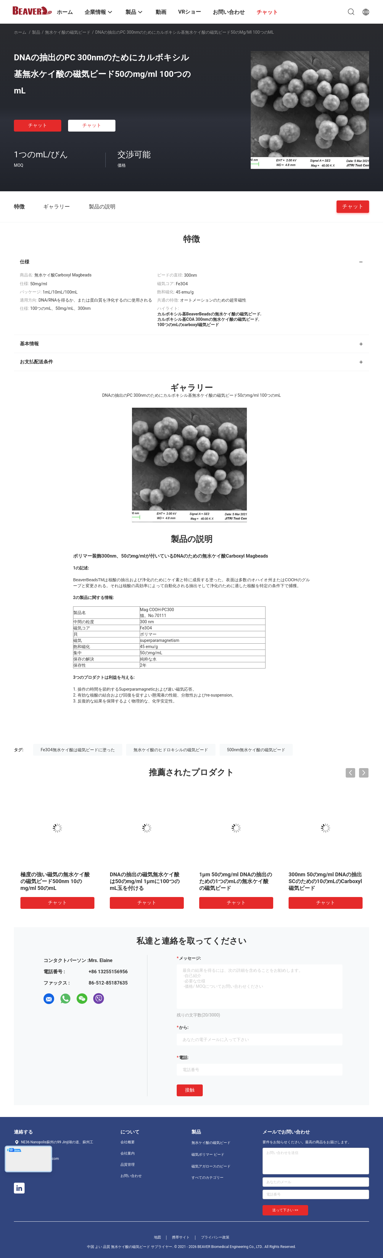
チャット (37, 125)
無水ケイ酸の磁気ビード (68, 32)
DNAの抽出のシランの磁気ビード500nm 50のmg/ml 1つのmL (324, 881)
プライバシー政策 (215, 1237)
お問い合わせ (131, 1176)
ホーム (20, 32)
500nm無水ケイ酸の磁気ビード (256, 749)
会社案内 (127, 1153)
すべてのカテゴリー (207, 1178)
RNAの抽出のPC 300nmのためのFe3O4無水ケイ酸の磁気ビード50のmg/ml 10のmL (57, 881)
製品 (36, 32)
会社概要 (127, 1142)
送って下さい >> (285, 1210)
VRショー (189, 12)
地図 (157, 1237)
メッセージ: (190, 958)
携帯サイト (181, 1237)
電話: (184, 1057)
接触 (189, 1090)
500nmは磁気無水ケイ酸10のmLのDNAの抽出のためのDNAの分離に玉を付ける (146, 881)
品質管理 (127, 1165)
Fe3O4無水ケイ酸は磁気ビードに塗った (78, 749)
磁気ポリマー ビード (208, 1154)
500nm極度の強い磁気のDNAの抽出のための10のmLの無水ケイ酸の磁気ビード (235, 881)
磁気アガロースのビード (211, 1166)
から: (184, 1027)
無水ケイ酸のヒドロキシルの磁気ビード (170, 749)
